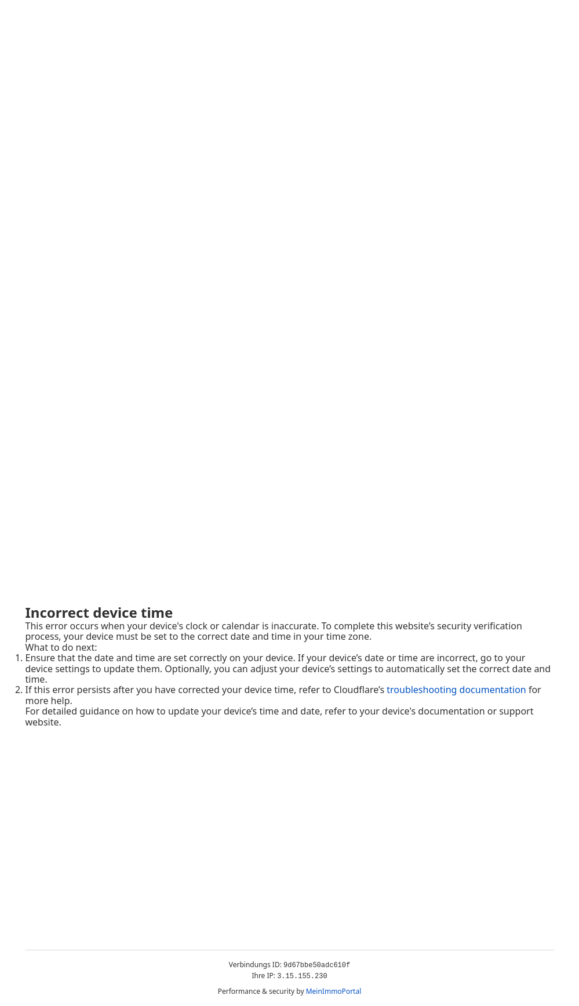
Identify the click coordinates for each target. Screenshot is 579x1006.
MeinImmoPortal (334, 991)
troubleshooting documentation (456, 689)
